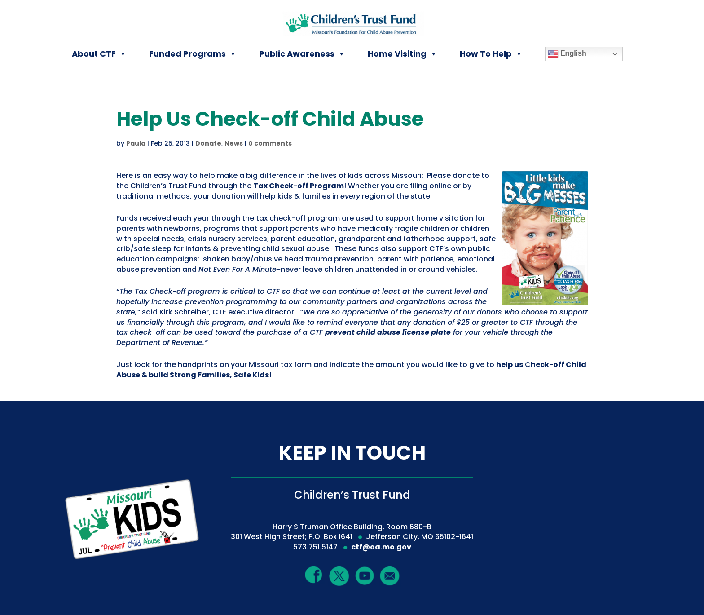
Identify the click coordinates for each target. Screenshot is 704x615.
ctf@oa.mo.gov (381, 547)
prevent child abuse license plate (388, 332)
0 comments (270, 143)
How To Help (491, 53)
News (233, 143)
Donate (208, 143)
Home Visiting (402, 53)
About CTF (99, 53)
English (567, 54)
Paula (135, 143)
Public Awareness (302, 53)
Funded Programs (193, 53)
